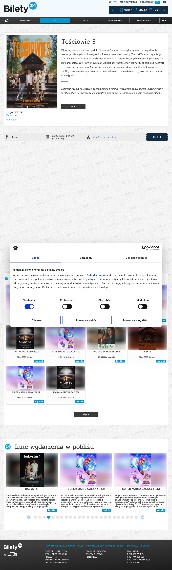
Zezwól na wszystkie (135, 320)
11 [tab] (79, 517)
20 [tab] (118, 517)
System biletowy (94, 554)
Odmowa (37, 320)
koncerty (25, 20)
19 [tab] (114, 517)
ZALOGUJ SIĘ (147, 2)
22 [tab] (127, 517)
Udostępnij (11, 119)
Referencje (91, 557)
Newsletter (51, 557)
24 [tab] (136, 517)
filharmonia (115, 20)
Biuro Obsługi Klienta (56, 551)
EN (164, 2)
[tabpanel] (32, 483)
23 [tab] (132, 517)
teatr (85, 20)
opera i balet (144, 20)
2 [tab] (40, 517)
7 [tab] (62, 517)
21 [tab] (123, 517)
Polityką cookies (97, 274)
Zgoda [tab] (35, 257)
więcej (86, 414)
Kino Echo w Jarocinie (104, 137)
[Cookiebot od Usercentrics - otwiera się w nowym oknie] (144, 248)
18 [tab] (110, 517)
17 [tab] (105, 517)
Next (142, 517)
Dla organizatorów (96, 551)
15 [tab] (97, 517)
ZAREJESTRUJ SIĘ (128, 2)
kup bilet (39, 361)
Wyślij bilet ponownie (56, 554)
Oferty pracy (134, 563)
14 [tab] (92, 517)
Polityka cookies (135, 557)
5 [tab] (53, 517)
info (157, 137)
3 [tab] (44, 517)
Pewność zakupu (135, 554)
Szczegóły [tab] (86, 257)
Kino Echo (11, 115)
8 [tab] (66, 517)
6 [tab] (57, 517)
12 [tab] (83, 517)
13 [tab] (88, 517)
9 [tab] (70, 517)
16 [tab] (101, 517)
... (163, 20)
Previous (29, 517)
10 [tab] (75, 517)
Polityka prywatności (138, 560)
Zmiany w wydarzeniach (57, 560)
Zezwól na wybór (86, 320)
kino (55, 20)
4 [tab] (49, 517)
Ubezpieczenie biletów (56, 563)
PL (157, 2)
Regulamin (132, 551)
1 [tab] (35, 517)
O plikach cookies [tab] (136, 257)
